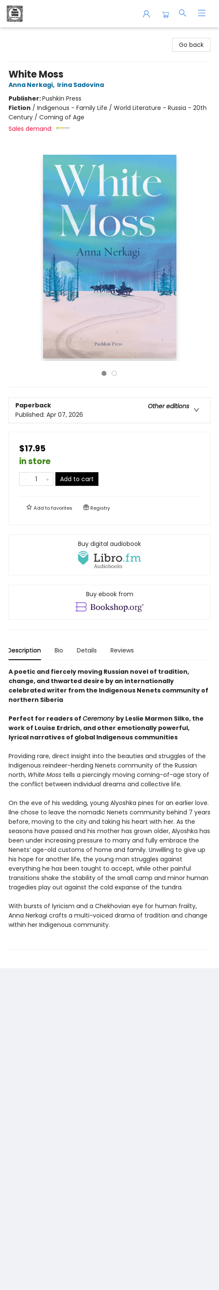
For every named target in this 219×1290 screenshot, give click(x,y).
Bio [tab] (60, 650)
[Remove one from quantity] (25, 479)
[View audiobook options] (109, 555)
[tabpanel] (109, 808)
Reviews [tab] (123, 650)
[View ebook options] (109, 602)
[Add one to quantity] (47, 479)
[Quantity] (36, 479)
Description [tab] (25, 650)
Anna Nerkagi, (33, 85)
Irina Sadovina (82, 85)
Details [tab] (88, 650)
